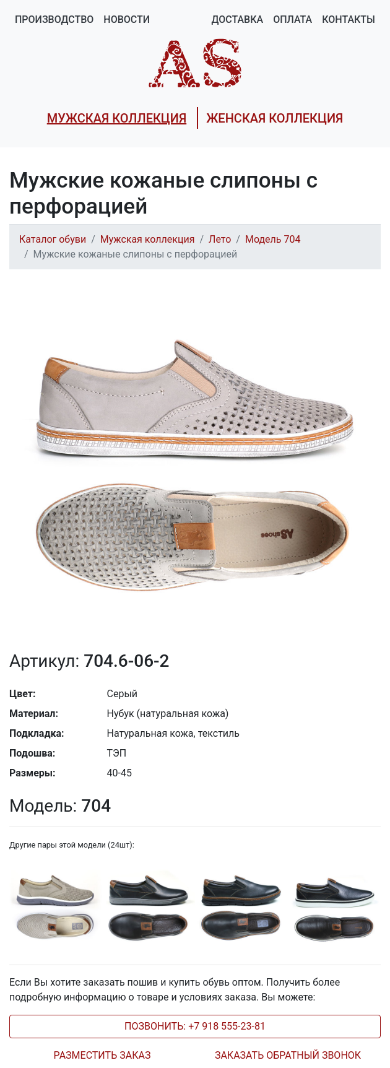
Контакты (348, 19)
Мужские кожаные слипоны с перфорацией (135, 254)
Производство (54, 19)
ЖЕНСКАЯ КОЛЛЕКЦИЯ (274, 118)
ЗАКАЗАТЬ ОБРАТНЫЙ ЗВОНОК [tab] (288, 1055)
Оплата (292, 19)
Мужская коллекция (147, 239)
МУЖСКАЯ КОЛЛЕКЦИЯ (116, 118)
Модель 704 (273, 239)
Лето (220, 239)
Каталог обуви (52, 239)
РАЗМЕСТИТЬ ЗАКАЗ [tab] (102, 1055)
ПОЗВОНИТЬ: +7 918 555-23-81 (195, 1026)
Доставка (237, 19)
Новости (126, 19)
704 (60, 806)
